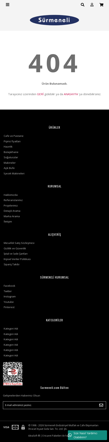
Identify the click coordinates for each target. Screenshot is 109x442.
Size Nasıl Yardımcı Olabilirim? (82, 435)
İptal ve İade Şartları (16, 253)
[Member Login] (92, 4)
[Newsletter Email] (54, 405)
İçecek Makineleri (14, 173)
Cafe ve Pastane (13, 136)
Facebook (9, 285)
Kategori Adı (11, 328)
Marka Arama (12, 216)
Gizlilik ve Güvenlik (15, 248)
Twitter (8, 291)
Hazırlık (8, 146)
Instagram (10, 296)
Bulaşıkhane (11, 152)
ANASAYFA (71, 94)
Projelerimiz (11, 205)
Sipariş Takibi (11, 264)
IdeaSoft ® (34, 435)
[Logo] (54, 20)
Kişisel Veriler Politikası (17, 259)
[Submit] (101, 405)
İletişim (8, 221)
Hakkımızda (11, 195)
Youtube (9, 302)
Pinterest (9, 307)
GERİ (40, 94)
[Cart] (101, 4)
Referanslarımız (13, 200)
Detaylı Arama (12, 211)
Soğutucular (11, 157)
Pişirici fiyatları (12, 141)
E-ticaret (46, 435)
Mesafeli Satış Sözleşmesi (19, 243)
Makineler (10, 162)
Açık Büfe (9, 168)
